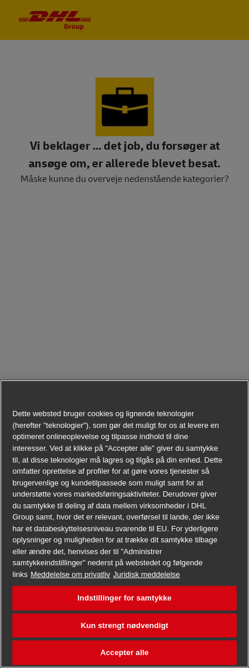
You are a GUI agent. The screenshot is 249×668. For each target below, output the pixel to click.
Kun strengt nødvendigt (124, 625)
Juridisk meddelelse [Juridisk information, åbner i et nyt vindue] (146, 574)
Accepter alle (124, 652)
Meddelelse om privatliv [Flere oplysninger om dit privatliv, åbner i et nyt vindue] (70, 574)
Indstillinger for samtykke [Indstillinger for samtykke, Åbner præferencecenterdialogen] (124, 597)
